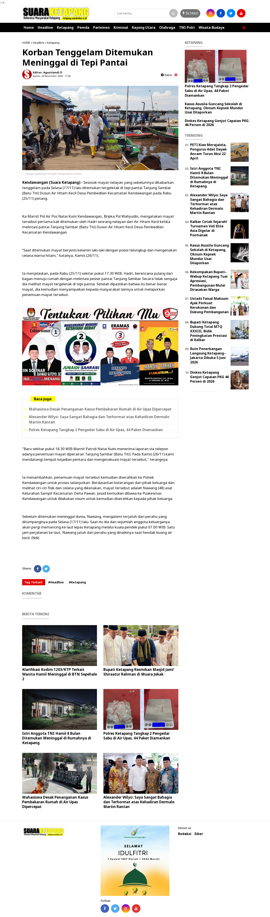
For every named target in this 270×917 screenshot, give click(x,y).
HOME (26, 42)
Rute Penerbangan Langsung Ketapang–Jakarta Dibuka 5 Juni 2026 (208, 355)
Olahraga (167, 27)
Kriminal (121, 27)
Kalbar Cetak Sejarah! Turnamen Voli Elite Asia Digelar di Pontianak (208, 228)
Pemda (83, 27)
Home (29, 27)
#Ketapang (77, 582)
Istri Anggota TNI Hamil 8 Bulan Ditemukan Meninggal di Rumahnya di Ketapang (56, 738)
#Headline (56, 582)
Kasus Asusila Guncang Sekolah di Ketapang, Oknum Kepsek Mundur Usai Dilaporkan (214, 108)
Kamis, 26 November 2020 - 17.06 (52, 75)
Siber (198, 834)
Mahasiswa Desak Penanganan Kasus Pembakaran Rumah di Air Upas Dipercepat (100, 409)
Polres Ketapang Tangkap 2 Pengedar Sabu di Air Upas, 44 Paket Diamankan (96, 429)
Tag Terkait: (33, 582)
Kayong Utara (143, 27)
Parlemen (101, 27)
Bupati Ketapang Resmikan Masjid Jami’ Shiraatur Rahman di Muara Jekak (138, 672)
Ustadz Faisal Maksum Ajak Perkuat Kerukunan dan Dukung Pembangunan (209, 305)
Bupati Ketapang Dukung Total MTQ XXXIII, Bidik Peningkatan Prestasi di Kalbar (208, 331)
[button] (244, 26)
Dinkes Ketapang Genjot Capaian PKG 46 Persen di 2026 (217, 122)
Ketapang (65, 27)
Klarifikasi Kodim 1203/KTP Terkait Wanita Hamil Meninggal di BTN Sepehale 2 (59, 674)
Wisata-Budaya (211, 27)
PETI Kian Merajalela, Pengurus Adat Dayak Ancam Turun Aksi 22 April (208, 151)
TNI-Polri (187, 27)
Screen (190, 13)
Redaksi (184, 834)
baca (166, 75)
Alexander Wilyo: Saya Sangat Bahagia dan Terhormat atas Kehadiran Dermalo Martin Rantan (139, 802)
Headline (45, 27)
